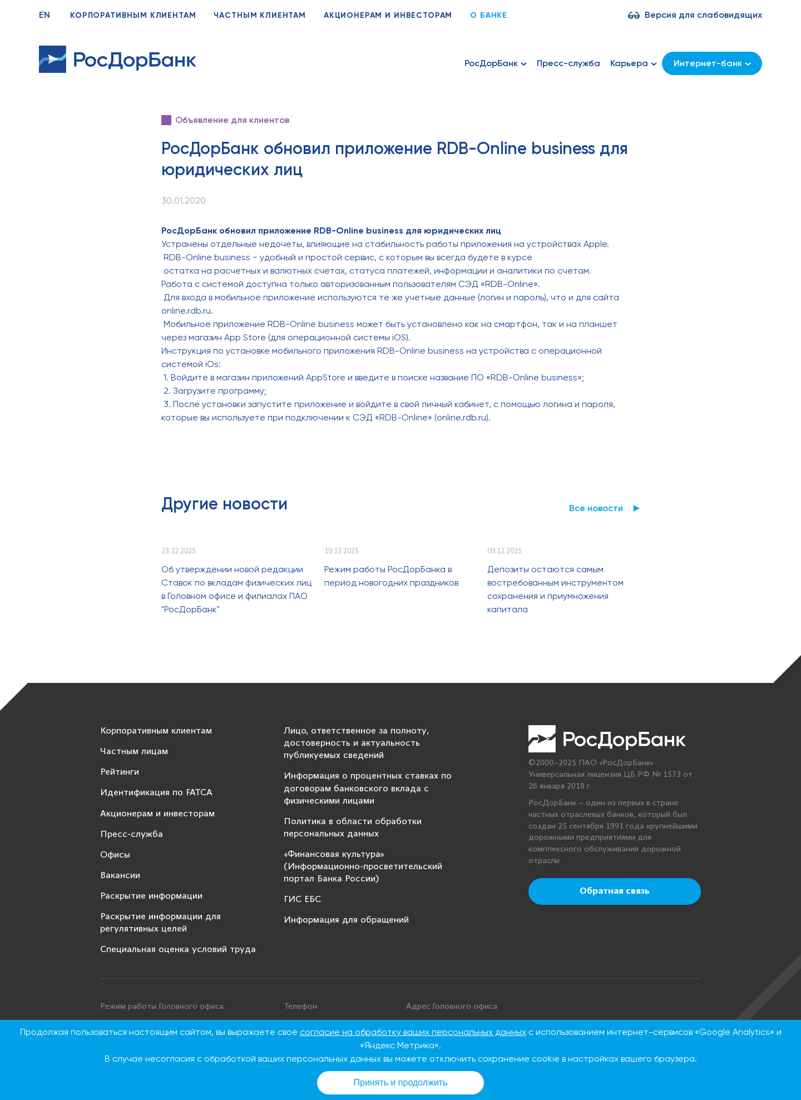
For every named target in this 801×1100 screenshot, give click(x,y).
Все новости (596, 508)
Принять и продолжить (401, 1082)
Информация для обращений (346, 920)
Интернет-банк (712, 63)
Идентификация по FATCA (156, 792)
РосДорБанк (495, 63)
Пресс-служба (568, 63)
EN (44, 14)
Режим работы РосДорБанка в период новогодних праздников (391, 576)
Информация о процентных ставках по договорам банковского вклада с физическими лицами (368, 788)
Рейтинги (119, 772)
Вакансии (120, 875)
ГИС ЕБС (302, 899)
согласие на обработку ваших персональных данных (413, 1032)
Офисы (115, 855)
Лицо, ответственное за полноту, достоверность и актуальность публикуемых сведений (356, 743)
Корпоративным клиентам (133, 15)
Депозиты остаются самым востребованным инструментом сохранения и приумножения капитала (555, 589)
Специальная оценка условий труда (178, 949)
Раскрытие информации (151, 896)
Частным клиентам (259, 15)
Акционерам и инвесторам (388, 15)
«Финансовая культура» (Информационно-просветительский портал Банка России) (363, 867)
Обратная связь (615, 891)
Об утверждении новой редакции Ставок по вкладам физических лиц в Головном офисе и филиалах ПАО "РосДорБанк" (236, 589)
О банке (488, 15)
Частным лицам (134, 751)
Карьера (633, 63)
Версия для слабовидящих (703, 14)
